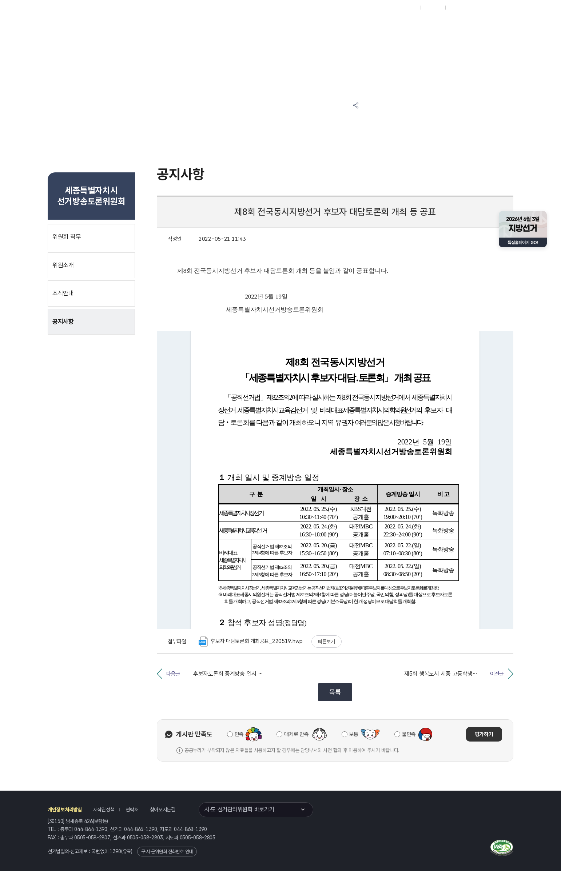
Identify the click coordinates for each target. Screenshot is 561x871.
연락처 (132, 809)
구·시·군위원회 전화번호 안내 (167, 851)
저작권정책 (104, 809)
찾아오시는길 (162, 809)
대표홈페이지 (404, 8)
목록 (335, 692)
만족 (239, 734)
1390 (115, 851)
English (494, 8)
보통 (353, 734)
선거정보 (239, 26)
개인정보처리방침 (65, 809)
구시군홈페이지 (464, 8)
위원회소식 (198, 26)
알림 (276, 26)
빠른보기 (326, 641)
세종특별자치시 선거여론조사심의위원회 (435, 26)
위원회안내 (311, 26)
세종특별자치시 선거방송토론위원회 (367, 26)
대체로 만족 (296, 734)
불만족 (409, 734)
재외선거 (432, 8)
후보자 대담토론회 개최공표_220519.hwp (251, 641)
